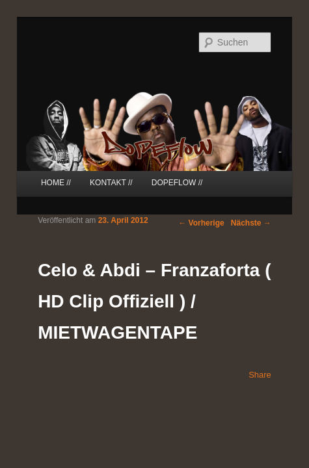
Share (260, 375)
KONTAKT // (111, 182)
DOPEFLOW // (177, 182)
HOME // (56, 182)
